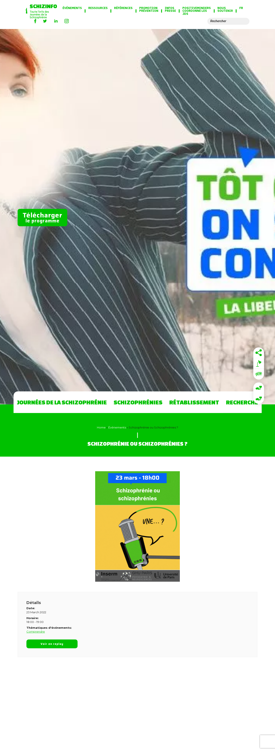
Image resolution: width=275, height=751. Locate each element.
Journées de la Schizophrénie (62, 402)
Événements (72, 8)
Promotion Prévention (148, 10)
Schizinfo (43, 6)
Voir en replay (52, 644)
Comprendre (35, 631)
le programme (42, 217)
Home (101, 427)
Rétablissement (194, 402)
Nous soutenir (225, 10)
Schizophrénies (138, 402)
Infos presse (170, 10)
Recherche (242, 402)
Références (123, 8)
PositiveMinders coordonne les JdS (196, 11)
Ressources (98, 8)
